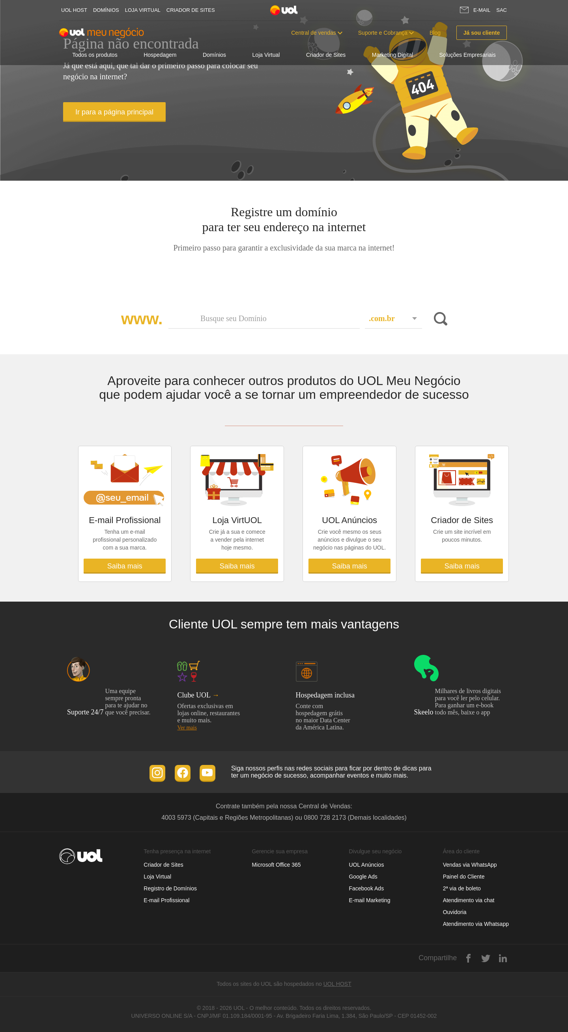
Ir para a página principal (114, 112)
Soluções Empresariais (467, 55)
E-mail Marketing (369, 900)
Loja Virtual (143, 10)
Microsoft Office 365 (276, 865)
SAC (501, 10)
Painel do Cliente (464, 876)
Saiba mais (124, 566)
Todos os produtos (94, 55)
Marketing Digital (392, 55)
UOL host (74, 10)
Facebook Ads (366, 888)
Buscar (439, 319)
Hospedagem (160, 55)
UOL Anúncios (366, 865)
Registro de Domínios (170, 888)
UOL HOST (337, 984)
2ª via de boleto (462, 888)
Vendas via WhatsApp (470, 865)
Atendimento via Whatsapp (476, 924)
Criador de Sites (190, 10)
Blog (435, 33)
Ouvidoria (455, 912)
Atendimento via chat (469, 900)
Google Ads (363, 876)
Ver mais (186, 728)
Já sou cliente (481, 33)
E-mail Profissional (166, 900)
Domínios (106, 10)
